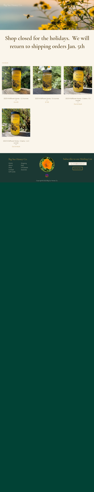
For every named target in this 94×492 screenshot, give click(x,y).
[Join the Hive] (77, 168)
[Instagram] (47, 175)
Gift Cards (12, 172)
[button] (91, 5)
